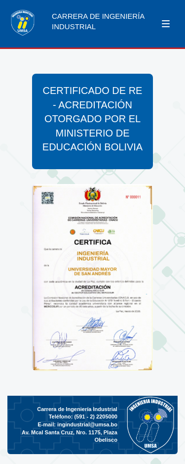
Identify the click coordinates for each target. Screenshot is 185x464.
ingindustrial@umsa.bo (87, 424)
